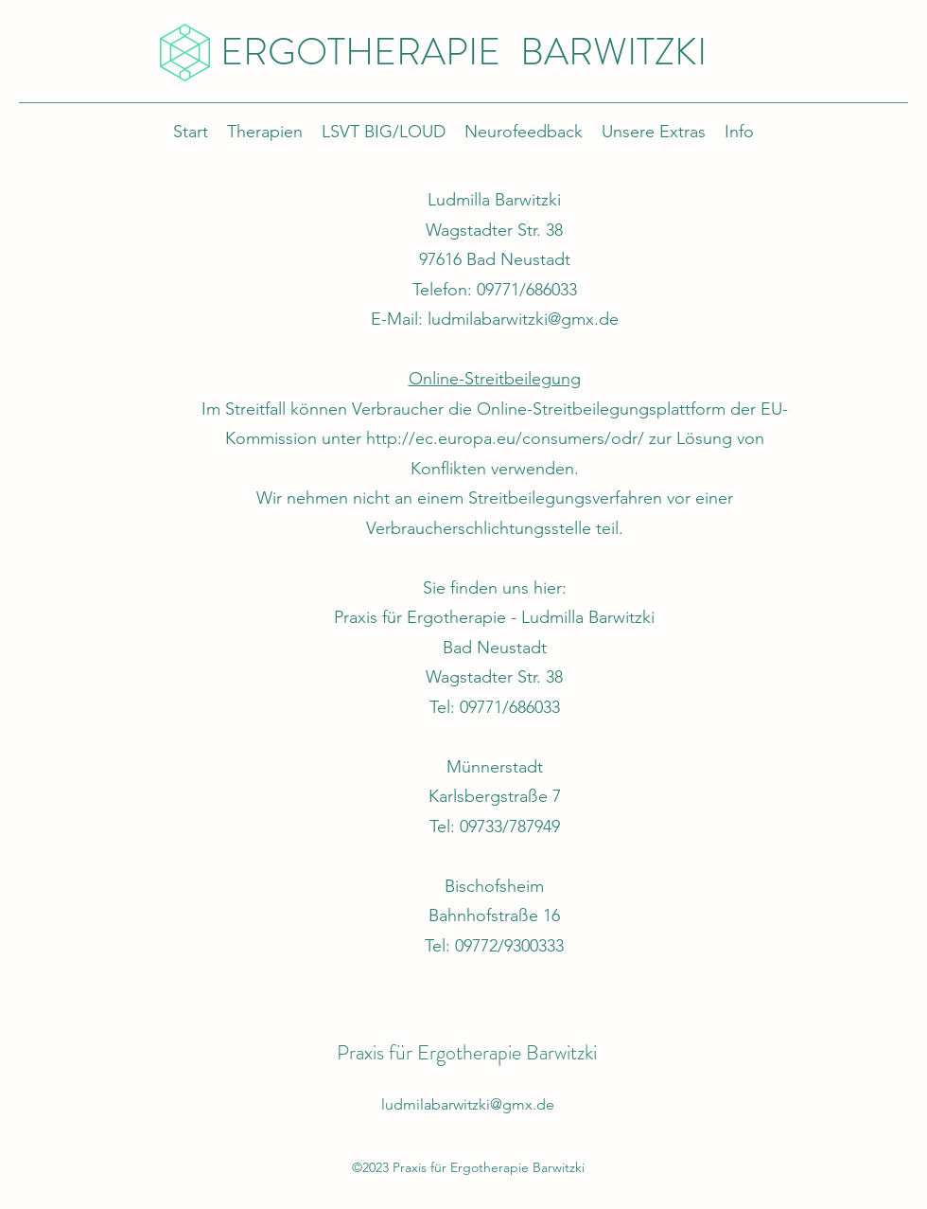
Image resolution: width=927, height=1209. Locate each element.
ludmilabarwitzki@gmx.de (523, 319)
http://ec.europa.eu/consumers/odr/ (505, 438)
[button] (653, 132)
